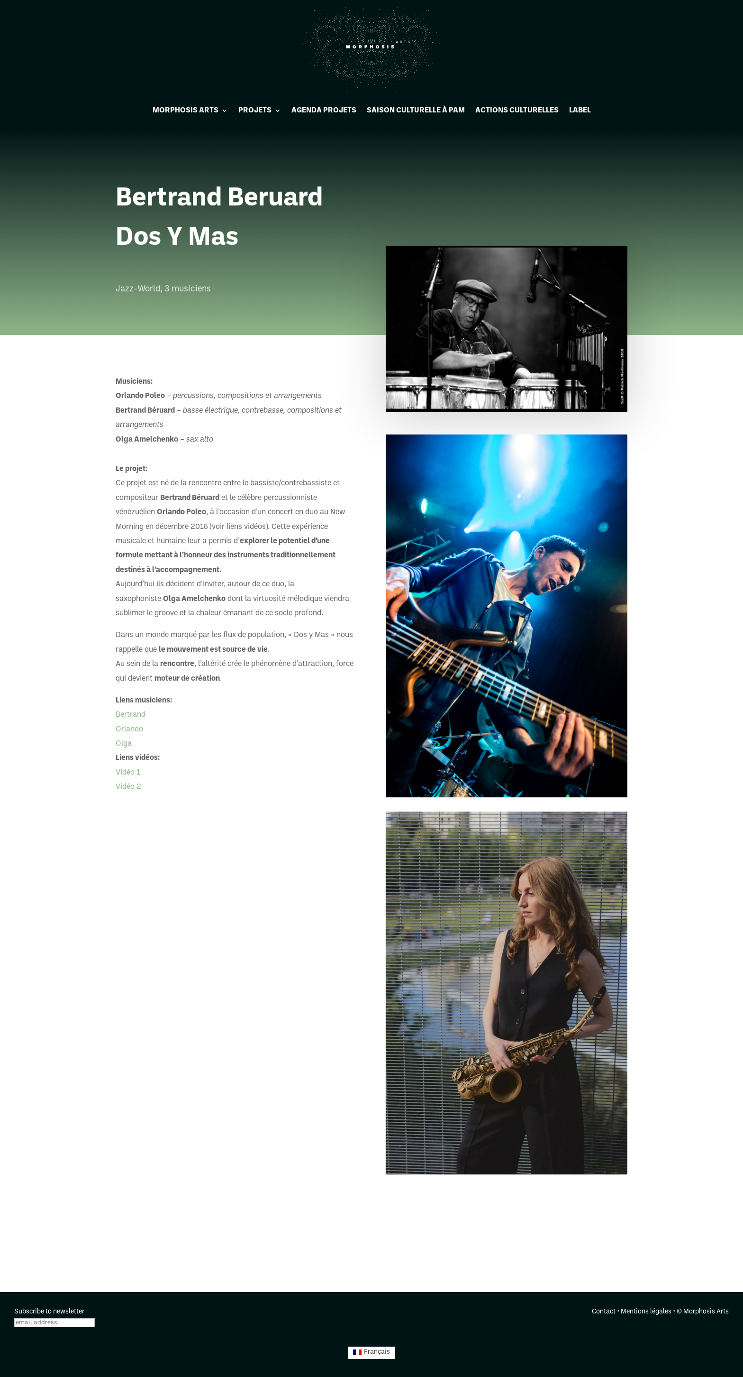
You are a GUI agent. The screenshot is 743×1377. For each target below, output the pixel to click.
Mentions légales (646, 1311)
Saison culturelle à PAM (416, 110)
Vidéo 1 (128, 772)
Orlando (129, 729)
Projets (255, 110)
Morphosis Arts (185, 110)
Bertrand (130, 715)
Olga (124, 744)
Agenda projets (323, 110)
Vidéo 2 (128, 787)
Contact (604, 1311)
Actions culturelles (517, 110)
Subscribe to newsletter (49, 1311)
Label (580, 110)
